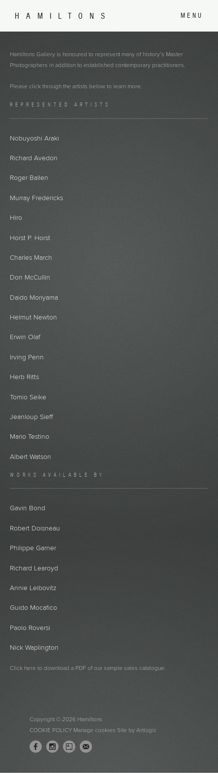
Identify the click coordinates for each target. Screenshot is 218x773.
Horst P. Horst (30, 238)
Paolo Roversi (30, 628)
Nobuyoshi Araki (34, 138)
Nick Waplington (34, 647)
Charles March (31, 257)
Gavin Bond (27, 508)
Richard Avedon (34, 158)
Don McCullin (30, 277)
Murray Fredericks (36, 198)
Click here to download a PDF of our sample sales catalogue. (88, 668)
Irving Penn (27, 357)
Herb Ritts (24, 377)
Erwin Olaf (25, 337)
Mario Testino (29, 436)
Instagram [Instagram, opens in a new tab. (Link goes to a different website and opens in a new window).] (52, 746)
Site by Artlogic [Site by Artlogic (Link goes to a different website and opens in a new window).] (136, 730)
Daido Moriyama (34, 297)
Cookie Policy (51, 730)
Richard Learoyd (34, 568)
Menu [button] (192, 15)
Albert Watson (30, 457)
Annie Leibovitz (33, 588)
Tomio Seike (28, 397)
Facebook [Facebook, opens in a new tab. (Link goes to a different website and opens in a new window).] (36, 746)
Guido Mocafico (33, 607)
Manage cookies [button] (94, 730)
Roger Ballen (29, 178)
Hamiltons (63, 16)
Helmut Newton (33, 317)
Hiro (16, 217)
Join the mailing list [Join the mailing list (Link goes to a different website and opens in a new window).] (86, 746)
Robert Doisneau (35, 528)
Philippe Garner (33, 548)
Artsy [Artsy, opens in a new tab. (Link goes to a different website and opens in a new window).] (69, 746)
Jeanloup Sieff (31, 417)
